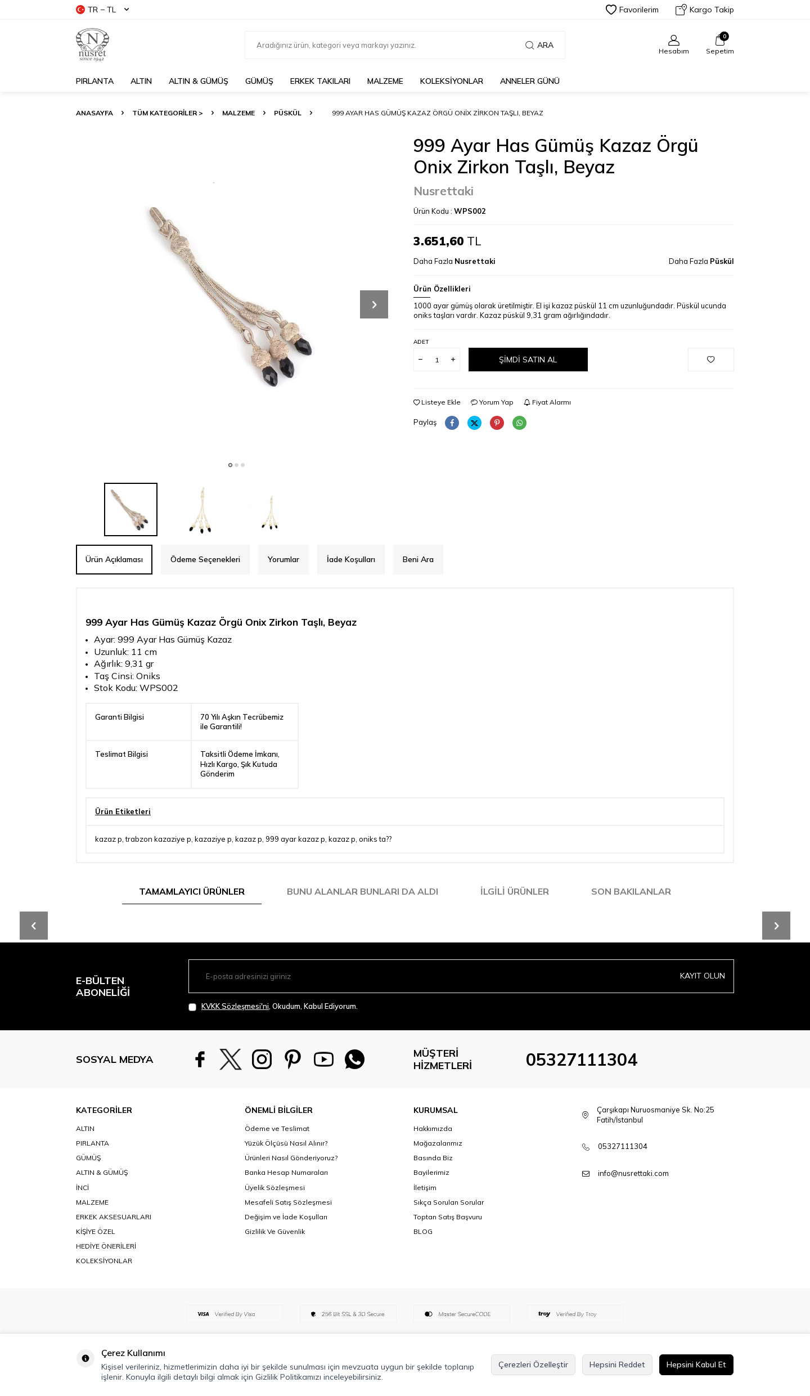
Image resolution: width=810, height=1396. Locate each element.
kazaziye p (213, 838)
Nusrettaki (443, 190)
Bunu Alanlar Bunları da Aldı (362, 891)
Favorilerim (632, 9)
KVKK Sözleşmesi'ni (235, 1006)
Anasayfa (94, 113)
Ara (539, 45)
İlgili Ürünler (514, 891)
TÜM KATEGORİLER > (167, 113)
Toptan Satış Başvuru (447, 1217)
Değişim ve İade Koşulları (286, 1217)
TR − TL (102, 10)
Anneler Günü (530, 81)
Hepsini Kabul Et (696, 1364)
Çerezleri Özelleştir (533, 1364)
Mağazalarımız (437, 1143)
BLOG (423, 1231)
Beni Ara (418, 559)
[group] (236, 294)
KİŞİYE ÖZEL (95, 1231)
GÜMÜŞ (259, 81)
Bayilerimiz (431, 1172)
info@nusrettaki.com (633, 1173)
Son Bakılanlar (631, 891)
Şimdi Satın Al (528, 359)
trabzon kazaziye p (158, 838)
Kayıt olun (702, 976)
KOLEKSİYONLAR (451, 81)
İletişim (424, 1187)
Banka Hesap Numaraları (286, 1172)
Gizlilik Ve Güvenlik (275, 1231)
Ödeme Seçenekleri (205, 559)
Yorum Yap (492, 402)
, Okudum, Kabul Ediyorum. (273, 1006)
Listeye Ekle (437, 402)
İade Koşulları (351, 559)
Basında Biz (433, 1157)
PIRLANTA (95, 81)
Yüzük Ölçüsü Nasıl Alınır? (286, 1143)
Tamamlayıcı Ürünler (192, 891)
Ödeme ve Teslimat (277, 1128)
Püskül (288, 113)
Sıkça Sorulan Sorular (448, 1202)
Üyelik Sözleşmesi (275, 1187)
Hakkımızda (432, 1128)
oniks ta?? (375, 838)
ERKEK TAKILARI (320, 81)
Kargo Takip (705, 9)
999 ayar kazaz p (295, 838)
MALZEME (385, 81)
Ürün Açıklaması (114, 559)
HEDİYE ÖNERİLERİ (106, 1246)
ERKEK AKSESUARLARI (113, 1217)
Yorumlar (283, 559)
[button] (230, 465)
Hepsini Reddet (617, 1364)
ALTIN (141, 81)
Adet (421, 341)
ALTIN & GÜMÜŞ (198, 81)
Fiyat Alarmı (547, 402)
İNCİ (82, 1187)
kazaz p (108, 838)
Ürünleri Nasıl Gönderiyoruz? (291, 1157)
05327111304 (581, 1059)
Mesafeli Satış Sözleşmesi (288, 1202)
